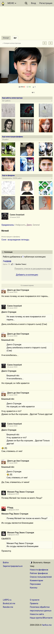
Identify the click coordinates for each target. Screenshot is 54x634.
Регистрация (45, 3)
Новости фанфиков (39, 570)
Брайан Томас (21, 264)
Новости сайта (37, 614)
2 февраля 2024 (13, 494)
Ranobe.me (8, 607)
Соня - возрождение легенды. (15, 240)
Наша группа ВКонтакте (41, 618)
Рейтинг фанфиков (39, 573)
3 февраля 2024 (13, 535)
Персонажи (35, 584)
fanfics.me (47, 625)
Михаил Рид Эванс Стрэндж (20, 492)
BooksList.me (9, 603)
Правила (34, 603)
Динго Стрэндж (8, 312)
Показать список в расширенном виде (33, 268)
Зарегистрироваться (12, 566)
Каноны (33, 588)
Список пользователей (41, 577)
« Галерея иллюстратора (12, 43)
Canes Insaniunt (17, 215)
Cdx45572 (6, 539)
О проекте (34, 600)
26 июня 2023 (12, 292)
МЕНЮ (11, 3)
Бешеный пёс (7, 340)
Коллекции (8, 252)
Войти (6, 562)
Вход (33, 3)
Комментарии (36, 580)
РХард (10, 507)
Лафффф (7, 261)
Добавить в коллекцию (27, 275)
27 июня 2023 (12, 395)
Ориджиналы (7, 225)
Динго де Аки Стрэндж (18, 290)
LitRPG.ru (7, 600)
